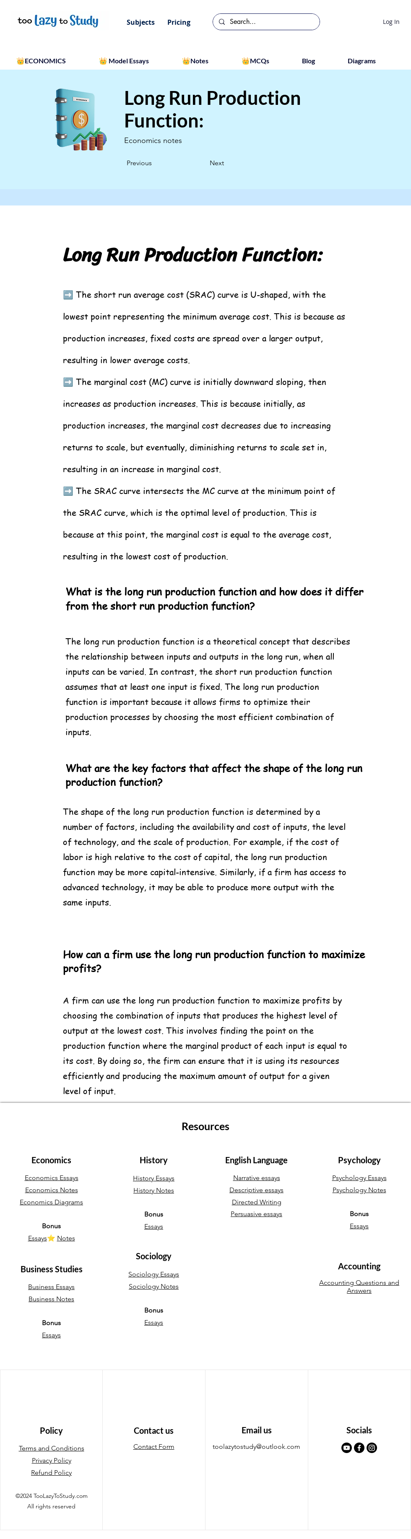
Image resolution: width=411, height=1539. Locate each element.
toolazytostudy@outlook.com (256, 1447)
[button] (140, 22)
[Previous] (154, 163)
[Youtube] (346, 1448)
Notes (66, 1238)
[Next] (203, 163)
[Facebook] (359, 1448)
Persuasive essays (256, 1214)
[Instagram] (372, 1448)
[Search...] (266, 22)
